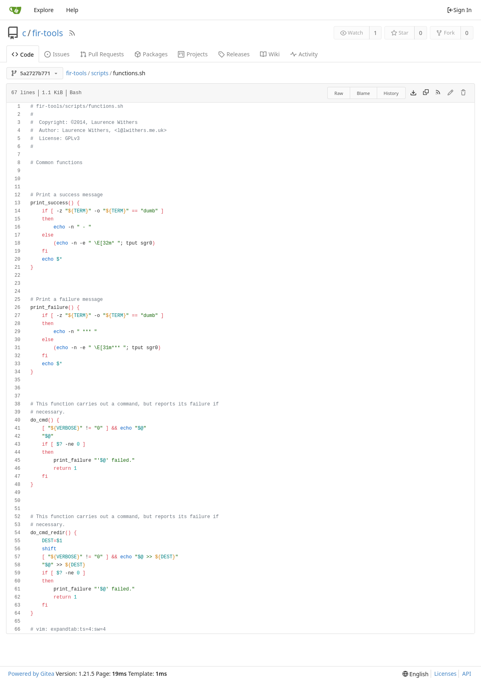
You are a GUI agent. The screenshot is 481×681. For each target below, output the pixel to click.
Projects (192, 54)
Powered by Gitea (31, 673)
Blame (363, 93)
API (466, 673)
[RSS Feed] (72, 33)
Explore (44, 10)
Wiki (270, 54)
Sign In (459, 10)
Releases (234, 54)
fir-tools (47, 33)
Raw (338, 93)
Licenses (445, 673)
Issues (56, 54)
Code (23, 54)
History (391, 93)
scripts (99, 73)
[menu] (416, 674)
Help (72, 10)
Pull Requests (102, 54)
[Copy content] (426, 93)
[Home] (15, 10)
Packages (151, 54)
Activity (304, 54)
